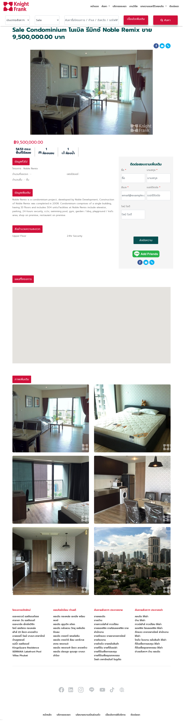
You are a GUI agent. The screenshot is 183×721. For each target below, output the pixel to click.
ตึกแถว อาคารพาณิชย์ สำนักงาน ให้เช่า (152, 634)
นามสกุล (151, 170)
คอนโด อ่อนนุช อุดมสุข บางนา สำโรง (69, 653)
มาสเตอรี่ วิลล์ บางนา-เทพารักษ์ (28, 636)
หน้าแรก (94, 6)
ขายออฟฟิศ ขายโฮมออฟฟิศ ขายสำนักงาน (111, 630)
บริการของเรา (120, 6)
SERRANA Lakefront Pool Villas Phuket (26, 653)
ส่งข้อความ (145, 240)
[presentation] (147, 228)
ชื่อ (122, 170)
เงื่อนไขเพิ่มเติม (136, 19)
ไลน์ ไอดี (125, 206)
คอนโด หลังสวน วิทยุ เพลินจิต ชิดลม (69, 630)
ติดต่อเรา (174, 6)
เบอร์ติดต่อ (152, 187)
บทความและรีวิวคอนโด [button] (152, 6)
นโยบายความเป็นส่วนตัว (88, 715)
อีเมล (124, 187)
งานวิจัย (133, 6)
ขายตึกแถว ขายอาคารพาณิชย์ (109, 636)
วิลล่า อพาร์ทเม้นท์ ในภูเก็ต (107, 659)
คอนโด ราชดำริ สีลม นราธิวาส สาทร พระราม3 (68, 642)
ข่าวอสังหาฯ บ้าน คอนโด (147, 651)
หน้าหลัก (47, 715)
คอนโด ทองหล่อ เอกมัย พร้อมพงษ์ (69, 618)
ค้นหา (166, 20)
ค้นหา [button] (105, 6)
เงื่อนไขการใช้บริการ (115, 715)
